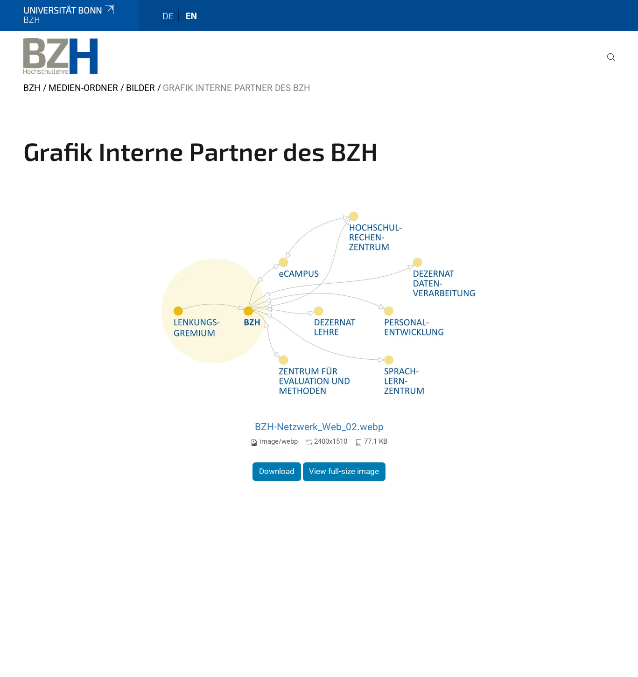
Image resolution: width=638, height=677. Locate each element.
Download (276, 471)
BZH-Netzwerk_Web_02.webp (319, 427)
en (191, 15)
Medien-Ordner (83, 88)
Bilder (140, 88)
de (168, 15)
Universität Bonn (69, 10)
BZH (32, 88)
